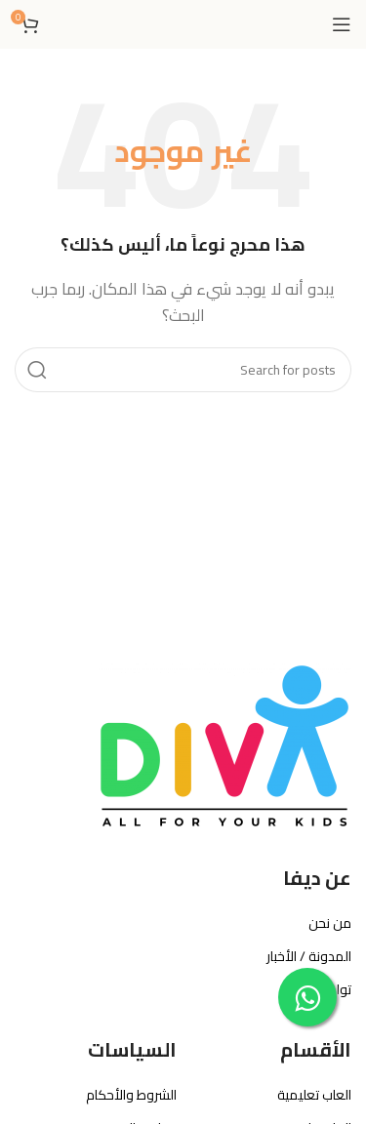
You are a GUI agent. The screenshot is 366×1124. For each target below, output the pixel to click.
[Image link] (224, 746)
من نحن (329, 923)
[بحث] (183, 369)
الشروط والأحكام (131, 1094)
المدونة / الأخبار (308, 956)
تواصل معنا (320, 989)
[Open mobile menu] (341, 24)
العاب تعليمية (314, 1094)
